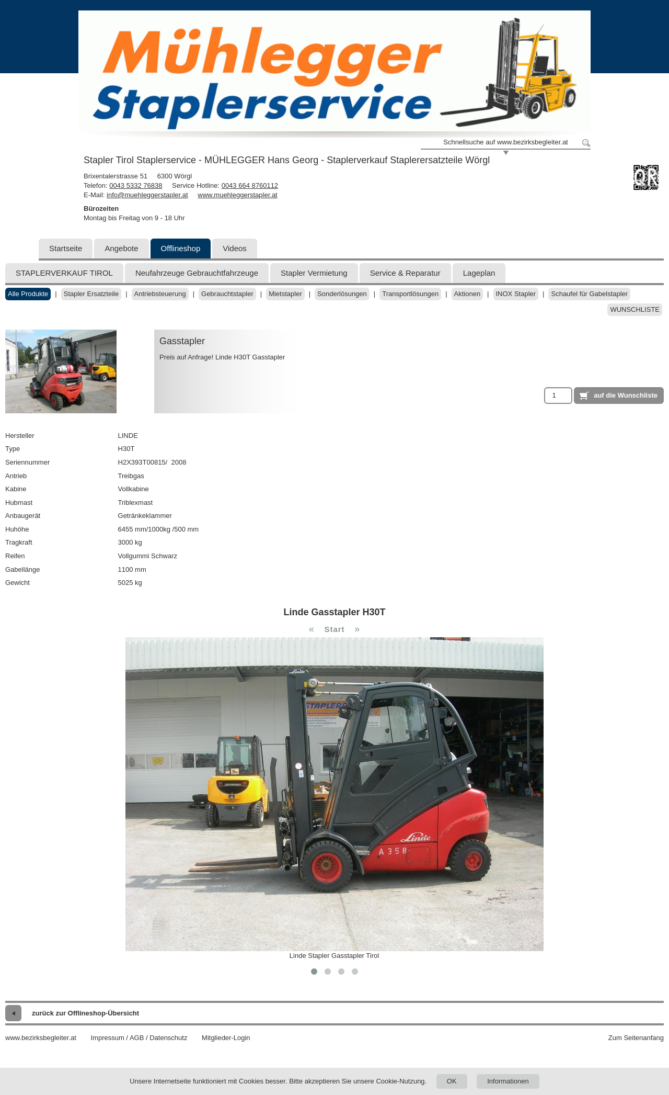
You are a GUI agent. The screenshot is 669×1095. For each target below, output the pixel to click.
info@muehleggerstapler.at (147, 195)
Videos (235, 248)
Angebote (121, 248)
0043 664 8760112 (250, 185)
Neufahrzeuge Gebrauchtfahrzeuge (196, 272)
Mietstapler (285, 294)
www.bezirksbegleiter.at (40, 1038)
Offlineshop (181, 248)
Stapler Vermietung (314, 272)
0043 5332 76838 (135, 185)
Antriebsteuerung (160, 294)
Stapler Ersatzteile (91, 294)
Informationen (508, 1081)
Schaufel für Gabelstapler (589, 294)
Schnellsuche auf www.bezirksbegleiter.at (505, 142)
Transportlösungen (410, 294)
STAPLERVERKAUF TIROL (64, 272)
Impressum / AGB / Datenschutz (138, 1038)
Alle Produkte (28, 294)
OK (452, 1081)
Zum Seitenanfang (636, 1038)
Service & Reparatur (405, 272)
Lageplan (479, 272)
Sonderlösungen (342, 294)
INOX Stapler (516, 294)
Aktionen (467, 294)
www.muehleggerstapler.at (237, 195)
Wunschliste (635, 309)
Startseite (65, 248)
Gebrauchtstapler (227, 294)
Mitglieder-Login (226, 1038)
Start (334, 629)
